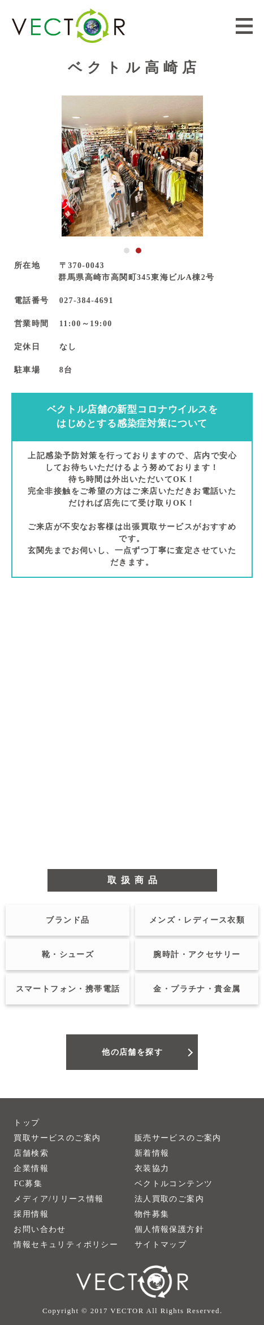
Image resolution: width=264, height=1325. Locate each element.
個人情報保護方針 (169, 1229)
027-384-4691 (86, 300)
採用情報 (31, 1214)
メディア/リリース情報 (58, 1199)
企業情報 (31, 1168)
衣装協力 (152, 1168)
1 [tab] (126, 250)
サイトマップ (161, 1244)
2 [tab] (138, 250)
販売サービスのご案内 (178, 1138)
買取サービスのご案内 (57, 1138)
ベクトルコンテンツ (174, 1183)
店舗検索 (31, 1153)
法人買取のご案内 (169, 1199)
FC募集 (28, 1183)
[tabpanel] (132, 165)
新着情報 (152, 1153)
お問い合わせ (40, 1229)
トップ (27, 1122)
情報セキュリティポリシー (66, 1244)
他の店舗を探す (132, 1052)
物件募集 (152, 1214)
